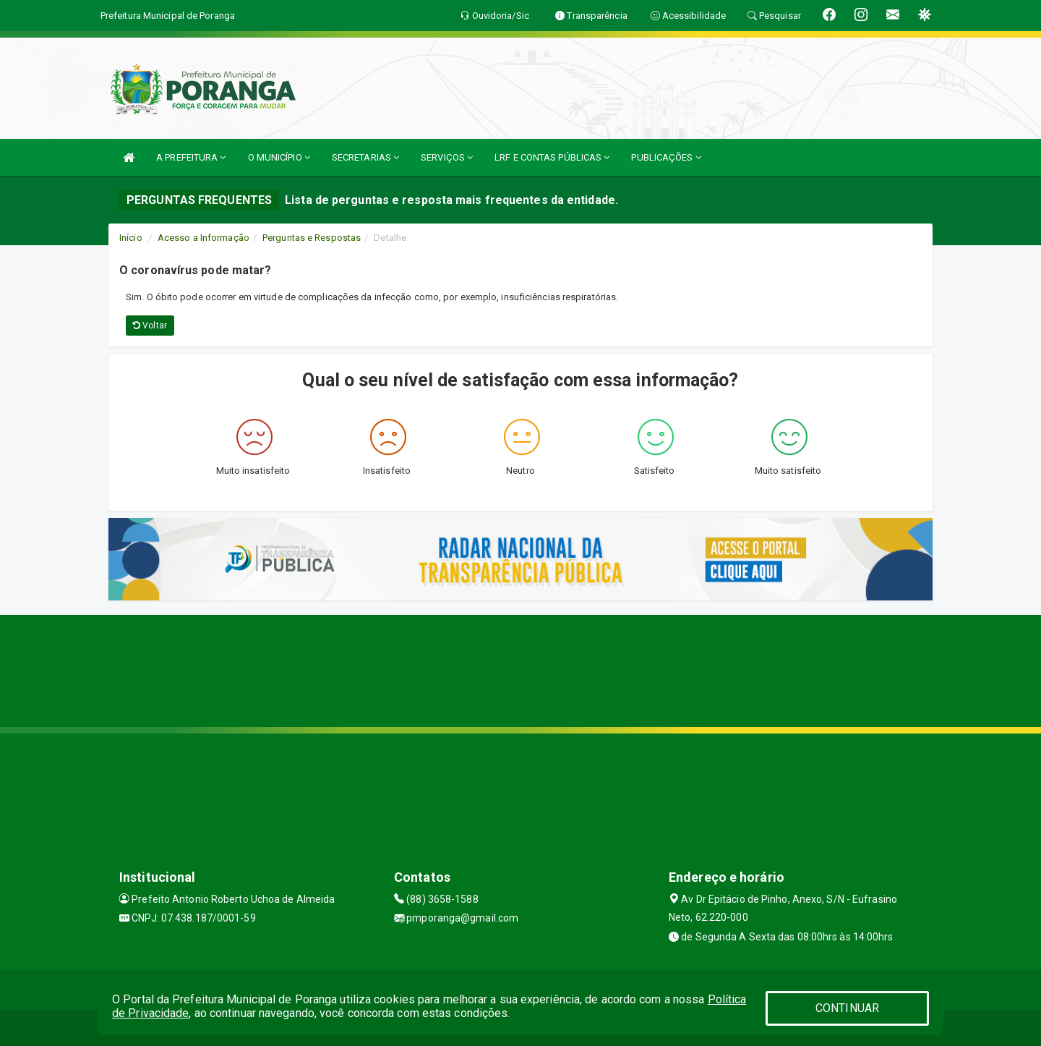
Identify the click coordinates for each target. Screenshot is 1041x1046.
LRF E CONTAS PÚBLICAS (551, 157)
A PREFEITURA (191, 157)
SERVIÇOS (447, 157)
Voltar (150, 325)
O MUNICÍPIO (279, 157)
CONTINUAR (847, 1008)
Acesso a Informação (203, 237)
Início (130, 237)
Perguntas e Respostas (311, 237)
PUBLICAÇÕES (666, 157)
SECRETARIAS (365, 157)
